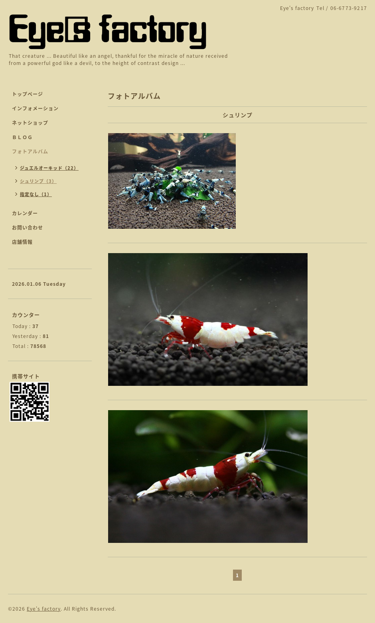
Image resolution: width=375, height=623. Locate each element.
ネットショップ (30, 122)
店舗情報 (22, 242)
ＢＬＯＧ (22, 137)
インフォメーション (35, 108)
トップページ (27, 94)
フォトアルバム (30, 151)
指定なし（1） (36, 194)
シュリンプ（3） (38, 181)
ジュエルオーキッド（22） (49, 168)
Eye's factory (44, 608)
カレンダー (25, 213)
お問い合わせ (27, 227)
